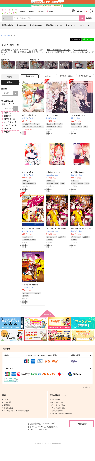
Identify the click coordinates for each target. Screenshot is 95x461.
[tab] (48, 77)
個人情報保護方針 (36, 438)
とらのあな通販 (6, 35)
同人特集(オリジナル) (54, 25)
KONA (4, 52)
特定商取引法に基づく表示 (39, 440)
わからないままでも (78, 117)
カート (38, 135)
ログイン (86, 11)
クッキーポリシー (53, 438)
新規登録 (80, 11)
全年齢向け (23, 11)
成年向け (31, 11)
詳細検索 (89, 18)
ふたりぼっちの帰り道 (30, 290)
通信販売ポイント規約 (37, 434)
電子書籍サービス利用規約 (39, 436)
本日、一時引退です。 (55, 50)
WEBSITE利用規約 (36, 430)
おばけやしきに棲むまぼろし (56, 232)
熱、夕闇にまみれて (78, 175)
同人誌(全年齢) (7, 25)
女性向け (50, 11)
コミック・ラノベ (85, 25)
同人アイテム (70, 25)
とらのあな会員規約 (36, 432)
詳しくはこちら (88, 393)
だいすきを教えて (28, 175)
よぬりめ (68, 50)
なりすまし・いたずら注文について (42, 442)
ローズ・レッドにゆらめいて (32, 232)
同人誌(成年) (21, 25)
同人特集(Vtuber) (36, 25)
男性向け (41, 11)
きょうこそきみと (83, 50)
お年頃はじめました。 (54, 175)
